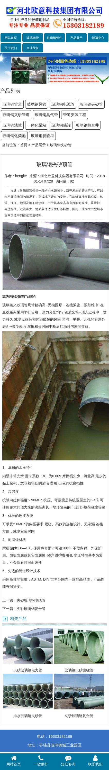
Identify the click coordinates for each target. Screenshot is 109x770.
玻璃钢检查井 (87, 125)
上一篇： (9, 600)
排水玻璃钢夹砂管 (27, 716)
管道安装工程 (74, 114)
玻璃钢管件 (54, 38)
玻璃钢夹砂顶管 (15, 305)
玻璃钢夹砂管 (91, 104)
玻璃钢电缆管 (63, 104)
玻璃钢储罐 (61, 125)
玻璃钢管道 (12, 104)
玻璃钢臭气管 (46, 114)
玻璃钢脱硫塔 (42, 135)
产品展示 (76, 38)
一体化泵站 (36, 125)
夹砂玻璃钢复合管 (31, 609)
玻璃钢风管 (36, 104)
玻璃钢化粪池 (14, 135)
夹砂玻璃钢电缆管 (31, 600)
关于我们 (11, 48)
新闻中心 (98, 38)
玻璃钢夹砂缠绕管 (79, 670)
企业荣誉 (32, 48)
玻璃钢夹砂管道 (16, 114)
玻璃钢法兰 (12, 125)
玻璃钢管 (32, 38)
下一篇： (9, 609)
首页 (23, 145)
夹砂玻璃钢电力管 (27, 670)
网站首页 (11, 38)
